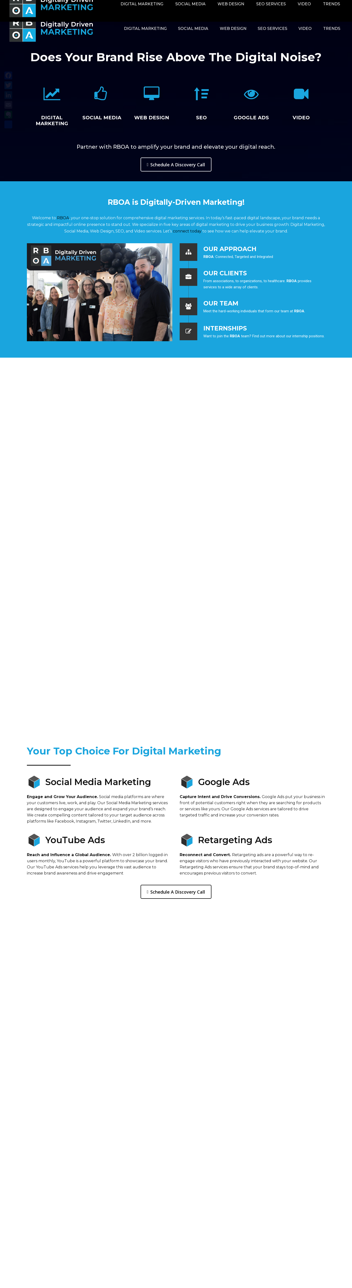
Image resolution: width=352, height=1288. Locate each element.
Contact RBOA (283, 5)
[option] (52, 100)
